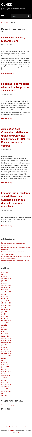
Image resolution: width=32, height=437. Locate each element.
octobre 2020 (5, 323)
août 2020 (4, 325)
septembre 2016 (6, 391)
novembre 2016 (6, 387)
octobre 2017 (5, 373)
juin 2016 (4, 393)
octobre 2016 (5, 389)
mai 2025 (4, 276)
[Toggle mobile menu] (2, 16)
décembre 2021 (6, 303)
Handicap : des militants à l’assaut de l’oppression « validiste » (15, 87)
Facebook (25, 427)
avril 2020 (4, 329)
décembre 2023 (6, 285)
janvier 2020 (5, 336)
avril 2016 (4, 395)
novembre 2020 (6, 320)
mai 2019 (4, 347)
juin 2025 (4, 274)
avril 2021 (4, 314)
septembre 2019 (6, 343)
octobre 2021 (5, 307)
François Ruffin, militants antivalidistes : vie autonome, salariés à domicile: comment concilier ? (15, 199)
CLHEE (6, 5)
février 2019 (5, 349)
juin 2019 (4, 345)
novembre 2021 (6, 305)
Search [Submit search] (28, 16)
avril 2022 (4, 294)
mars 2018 (4, 365)
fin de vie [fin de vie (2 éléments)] (3, 413)
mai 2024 (4, 283)
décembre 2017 (6, 369)
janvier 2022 (5, 301)
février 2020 (5, 334)
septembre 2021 (6, 309)
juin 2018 (4, 360)
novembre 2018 (6, 354)
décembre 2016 (6, 384)
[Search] (19, 16)
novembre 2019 (6, 340)
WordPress (11, 430)
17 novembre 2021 (7, 210)
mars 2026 (4, 272)
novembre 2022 (6, 292)
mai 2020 (4, 327)
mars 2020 (4, 332)
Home (3, 22)
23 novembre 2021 (7, 150)
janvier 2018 (5, 367)
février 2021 (5, 318)
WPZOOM (16, 432)
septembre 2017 (6, 376)
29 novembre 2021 (7, 45)
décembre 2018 (6, 351)
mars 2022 (4, 296)
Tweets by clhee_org (7, 405)
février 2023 (5, 290)
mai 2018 (4, 362)
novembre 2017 (6, 371)
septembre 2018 (6, 356)
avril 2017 (4, 380)
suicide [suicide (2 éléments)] (6, 413)
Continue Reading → (7, 73)
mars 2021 (4, 316)
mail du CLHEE (8, 427)
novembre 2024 (6, 279)
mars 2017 (4, 382)
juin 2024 (4, 281)
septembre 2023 (6, 287)
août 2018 (4, 358)
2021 (7, 22)
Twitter (18, 427)
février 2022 (5, 298)
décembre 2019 (6, 338)
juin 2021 (4, 312)
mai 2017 (4, 378)
